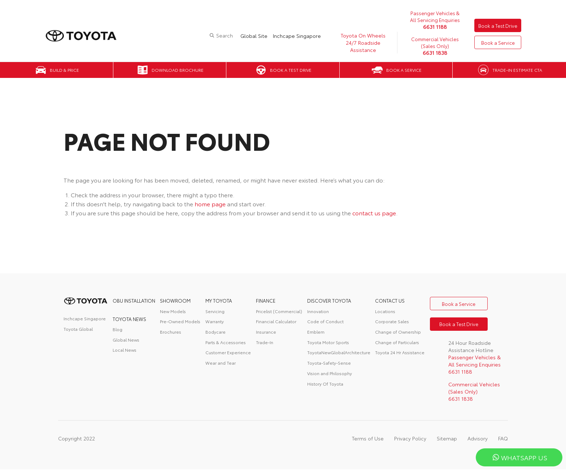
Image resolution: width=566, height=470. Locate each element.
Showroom (175, 300)
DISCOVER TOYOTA (329, 300)
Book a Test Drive (496, 25)
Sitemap (447, 439)
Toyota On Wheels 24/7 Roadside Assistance (360, 42)
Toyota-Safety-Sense (329, 363)
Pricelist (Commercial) (279, 311)
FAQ (503, 439)
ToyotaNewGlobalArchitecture (338, 352)
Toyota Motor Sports (328, 342)
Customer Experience (228, 352)
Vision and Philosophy (329, 373)
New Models (173, 311)
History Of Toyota (325, 384)
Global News (126, 340)
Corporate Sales (392, 321)
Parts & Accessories (225, 342)
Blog (117, 329)
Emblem (316, 332)
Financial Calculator (276, 321)
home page (210, 203)
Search (222, 35)
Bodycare (215, 332)
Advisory (477, 439)
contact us (390, 300)
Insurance (266, 332)
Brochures (170, 332)
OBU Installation (134, 300)
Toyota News (129, 319)
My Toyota (218, 300)
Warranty (214, 321)
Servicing (215, 311)
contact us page (374, 212)
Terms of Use (368, 439)
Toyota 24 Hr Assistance (400, 352)
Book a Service (496, 42)
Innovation (318, 311)
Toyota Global (78, 329)
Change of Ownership (398, 332)
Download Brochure (178, 70)
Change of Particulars (397, 342)
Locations (385, 311)
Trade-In (264, 342)
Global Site (251, 35)
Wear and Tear (220, 363)
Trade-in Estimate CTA (517, 70)
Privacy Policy (410, 439)
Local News (124, 350)
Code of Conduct (325, 321)
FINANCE (265, 300)
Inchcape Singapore (294, 35)
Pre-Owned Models (180, 321)
